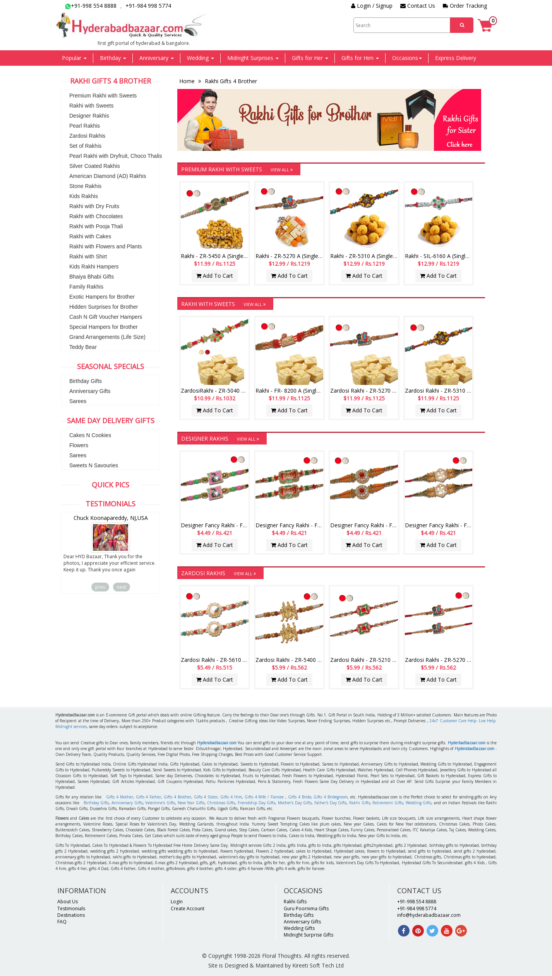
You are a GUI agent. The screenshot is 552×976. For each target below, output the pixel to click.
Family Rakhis (86, 287)
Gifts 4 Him (231, 797)
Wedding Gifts (419, 802)
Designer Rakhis (89, 116)
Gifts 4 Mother (119, 797)
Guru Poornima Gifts (306, 908)
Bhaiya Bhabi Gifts (91, 276)
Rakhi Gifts (359, 802)
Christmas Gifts (221, 802)
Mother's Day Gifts (295, 802)
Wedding (200, 58)
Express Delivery (455, 58)
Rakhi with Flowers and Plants (105, 246)
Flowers (78, 445)
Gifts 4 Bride (299, 797)
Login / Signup (372, 5)
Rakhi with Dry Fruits (94, 206)
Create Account (187, 908)
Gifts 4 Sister (206, 797)
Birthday (113, 58)
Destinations (71, 915)
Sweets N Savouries (93, 465)
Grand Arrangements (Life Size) (107, 337)
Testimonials (71, 908)
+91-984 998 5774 (148, 5)
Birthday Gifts (85, 381)
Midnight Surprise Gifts (308, 935)
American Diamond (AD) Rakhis (107, 176)
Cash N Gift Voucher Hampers (105, 317)
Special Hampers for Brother (103, 327)
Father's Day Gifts (330, 802)
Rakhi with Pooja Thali (96, 226)
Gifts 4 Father (148, 797)
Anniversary (156, 58)
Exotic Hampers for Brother (102, 297)
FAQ (62, 921)
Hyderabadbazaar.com (217, 742)
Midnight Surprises (253, 58)
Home (187, 81)
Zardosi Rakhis (87, 136)
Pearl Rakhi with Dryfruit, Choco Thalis (115, 156)
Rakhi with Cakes (90, 236)
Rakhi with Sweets (91, 106)
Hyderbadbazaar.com (466, 742)
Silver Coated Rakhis (94, 166)
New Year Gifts (191, 802)
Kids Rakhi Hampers (94, 266)
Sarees (77, 401)
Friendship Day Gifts (256, 802)
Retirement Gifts (387, 802)
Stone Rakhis (85, 186)
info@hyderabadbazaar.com (429, 915)
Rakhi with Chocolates (96, 216)
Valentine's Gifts (160, 802)
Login (177, 901)
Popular (74, 58)
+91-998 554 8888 (91, 5)
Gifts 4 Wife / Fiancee (264, 797)
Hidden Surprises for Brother (103, 307)
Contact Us (417, 5)
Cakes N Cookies (90, 435)
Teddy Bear (83, 347)
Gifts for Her (310, 58)
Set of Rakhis (85, 146)
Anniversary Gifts (90, 391)
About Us (67, 901)
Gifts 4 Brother (177, 797)
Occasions (407, 58)
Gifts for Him (360, 58)
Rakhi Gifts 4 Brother (230, 81)
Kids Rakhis (83, 196)
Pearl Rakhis (84, 126)
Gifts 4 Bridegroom (331, 797)
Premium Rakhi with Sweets (103, 95)
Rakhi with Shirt (88, 256)
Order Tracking (465, 5)
